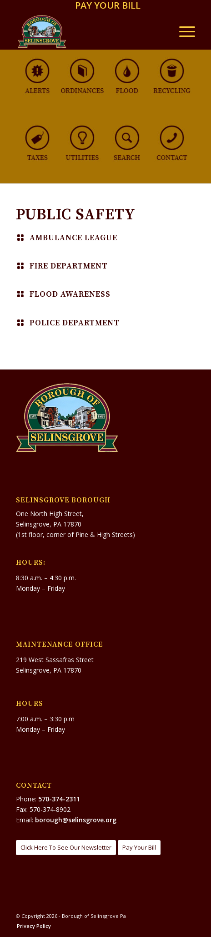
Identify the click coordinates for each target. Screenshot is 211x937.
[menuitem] (107, 6)
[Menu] (182, 31)
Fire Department (69, 266)
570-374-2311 (59, 799)
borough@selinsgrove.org (75, 819)
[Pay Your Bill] (139, 847)
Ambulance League (73, 238)
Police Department (75, 323)
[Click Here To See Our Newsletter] (66, 847)
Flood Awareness (70, 294)
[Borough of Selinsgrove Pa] (88, 31)
